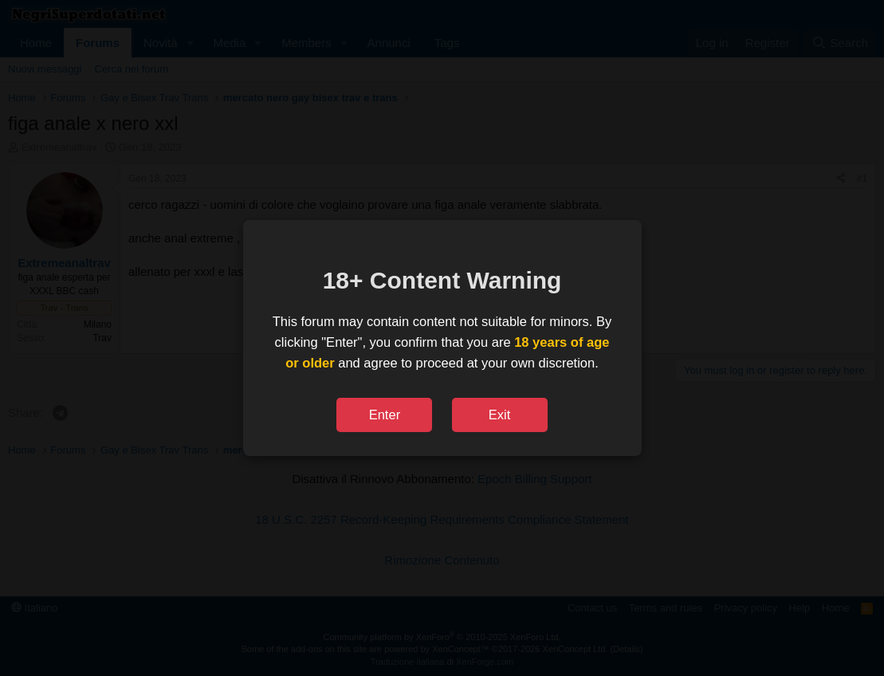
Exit (500, 414)
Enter (384, 414)
